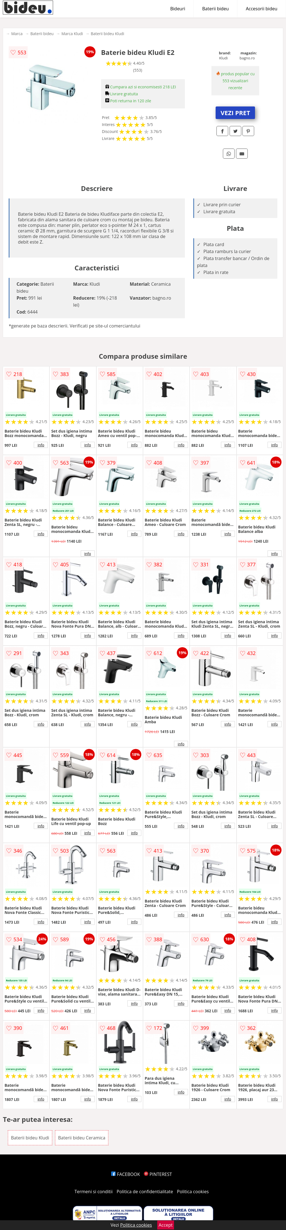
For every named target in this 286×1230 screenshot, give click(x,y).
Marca (17, 33)
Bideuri (177, 9)
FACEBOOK (125, 1174)
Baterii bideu (215, 9)
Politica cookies (193, 1191)
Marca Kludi (72, 33)
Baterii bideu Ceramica (81, 1138)
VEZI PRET (235, 112)
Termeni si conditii (94, 1191)
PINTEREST (158, 1174)
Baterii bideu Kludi (107, 33)
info (40, 444)
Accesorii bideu (261, 9)
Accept (166, 1225)
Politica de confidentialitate (145, 1191)
